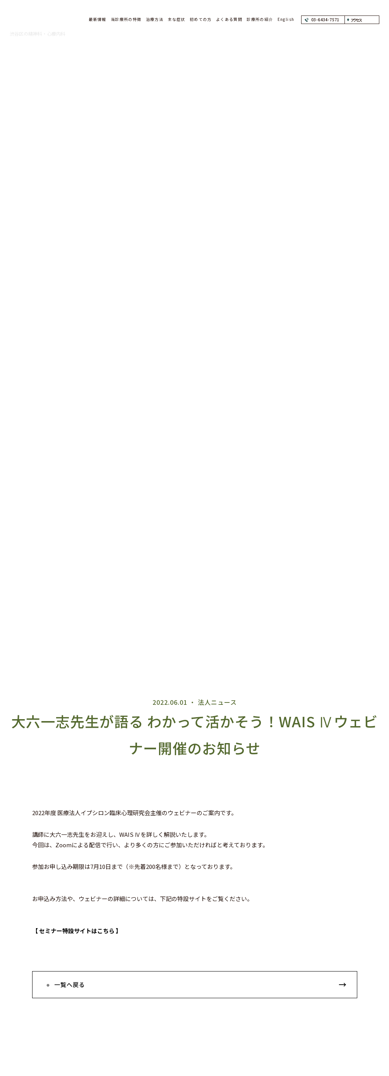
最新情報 (97, 19)
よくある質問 (229, 19)
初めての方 (201, 19)
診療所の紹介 (260, 19)
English (286, 19)
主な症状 (176, 19)
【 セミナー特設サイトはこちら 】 (77, 931)
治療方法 (155, 19)
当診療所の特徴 (126, 19)
